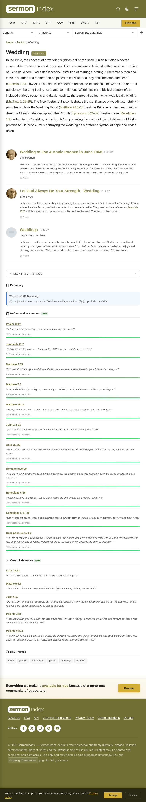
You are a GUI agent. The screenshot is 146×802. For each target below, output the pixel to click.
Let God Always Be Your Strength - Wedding (59, 191)
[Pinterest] (49, 728)
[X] (32, 728)
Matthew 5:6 (13, 583)
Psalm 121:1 (13, 324)
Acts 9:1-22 (13, 444)
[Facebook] (23, 728)
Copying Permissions (57, 717)
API (36, 717)
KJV (24, 23)
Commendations (109, 717)
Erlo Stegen (27, 196)
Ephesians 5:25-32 (85, 113)
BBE (72, 23)
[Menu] (136, 9)
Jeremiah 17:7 (15, 344)
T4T (97, 23)
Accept (112, 795)
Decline (133, 795)
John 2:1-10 (13, 424)
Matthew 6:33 (14, 364)
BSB (12, 23)
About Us (14, 717)
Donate (130, 23)
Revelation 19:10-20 (18, 532)
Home (9, 42)
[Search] (118, 9)
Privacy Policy (84, 717)
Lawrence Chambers (33, 235)
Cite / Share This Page (73, 273)
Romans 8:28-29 (16, 468)
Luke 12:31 (13, 570)
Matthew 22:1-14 (71, 107)
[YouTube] (58, 728)
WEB (36, 23)
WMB (85, 23)
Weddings (29, 230)
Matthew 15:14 (15, 404)
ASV (60, 23)
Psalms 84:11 (14, 630)
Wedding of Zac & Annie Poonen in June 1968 (61, 152)
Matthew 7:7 (13, 384)
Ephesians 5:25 (16, 492)
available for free (55, 685)
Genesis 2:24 (16, 84)
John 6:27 (12, 596)
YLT (48, 23)
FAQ (27, 717)
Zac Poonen (27, 157)
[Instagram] (41, 728)
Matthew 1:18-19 (19, 101)
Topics (21, 42)
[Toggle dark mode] (127, 9)
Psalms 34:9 (13, 613)
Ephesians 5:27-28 (17, 512)
